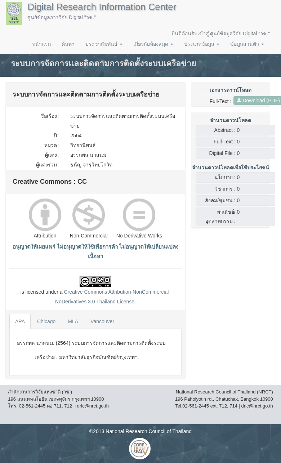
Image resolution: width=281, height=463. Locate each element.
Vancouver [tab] (102, 321)
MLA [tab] (73, 321)
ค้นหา (68, 44)
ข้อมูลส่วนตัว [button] (247, 44)
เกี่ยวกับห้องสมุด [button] (153, 44)
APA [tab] (20, 321)
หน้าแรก (41, 44)
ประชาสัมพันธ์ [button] (103, 44)
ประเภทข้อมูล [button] (201, 44)
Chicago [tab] (46, 321)
